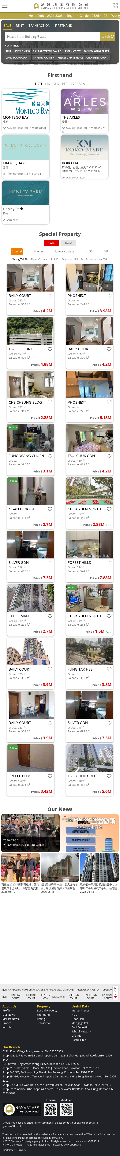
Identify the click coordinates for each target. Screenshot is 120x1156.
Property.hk (74, 1144)
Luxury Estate (64, 251)
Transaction (39, 25)
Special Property (47, 1010)
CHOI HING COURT (97, 57)
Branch (6, 1023)
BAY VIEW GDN (60, 989)
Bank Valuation (81, 1027)
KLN (56, 83)
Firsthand (63, 25)
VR (106, 251)
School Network (81, 1031)
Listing (41, 1019)
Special (17, 251)
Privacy (22, 1150)
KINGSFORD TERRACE (70, 57)
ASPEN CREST (73, 51)
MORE (115, 992)
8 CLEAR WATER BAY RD (47, 51)
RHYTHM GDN (46, 996)
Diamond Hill (70, 259)
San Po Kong (88, 259)
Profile (6, 1010)
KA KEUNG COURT (107, 996)
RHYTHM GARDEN (43, 57)
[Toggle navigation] (4, 5)
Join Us (6, 1027)
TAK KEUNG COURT (90, 996)
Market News (10, 1019)
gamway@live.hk (11, 1126)
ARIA (8, 51)
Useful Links (79, 1040)
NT (64, 83)
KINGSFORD (58, 996)
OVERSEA (77, 83)
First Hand (43, 1014)
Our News (8, 1014)
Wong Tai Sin (20, 259)
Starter (38, 251)
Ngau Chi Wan (39, 259)
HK (47, 83)
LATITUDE (102, 989)
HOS (89, 251)
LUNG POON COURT (18, 57)
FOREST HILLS (75, 989)
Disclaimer (8, 1150)
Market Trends (81, 1010)
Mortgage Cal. (80, 1023)
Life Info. (77, 1035)
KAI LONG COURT (31, 996)
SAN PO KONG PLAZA (96, 51)
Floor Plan (78, 1019)
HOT (39, 83)
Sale (7, 25)
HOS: (5, 997)
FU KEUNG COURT (73, 996)
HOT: (5, 989)
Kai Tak (103, 259)
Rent (20, 25)
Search (106, 36)
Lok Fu (55, 259)
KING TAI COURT (15, 996)
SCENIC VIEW (22, 51)
